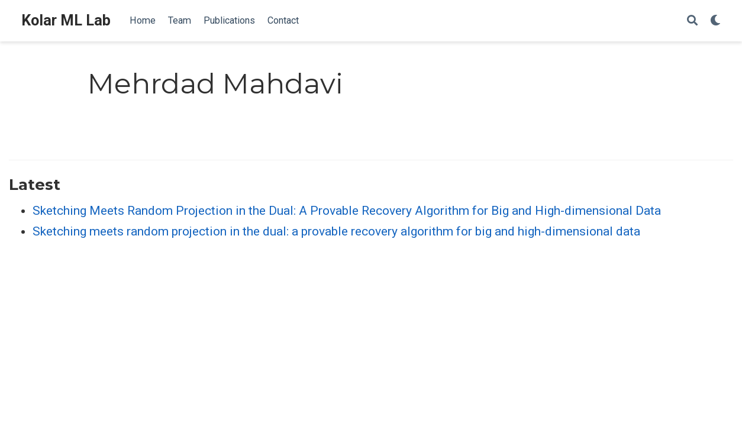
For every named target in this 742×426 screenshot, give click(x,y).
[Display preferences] (715, 21)
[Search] (692, 21)
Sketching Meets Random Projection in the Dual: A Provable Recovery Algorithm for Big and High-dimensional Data (347, 211)
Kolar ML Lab (66, 20)
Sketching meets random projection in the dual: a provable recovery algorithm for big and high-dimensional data (336, 231)
